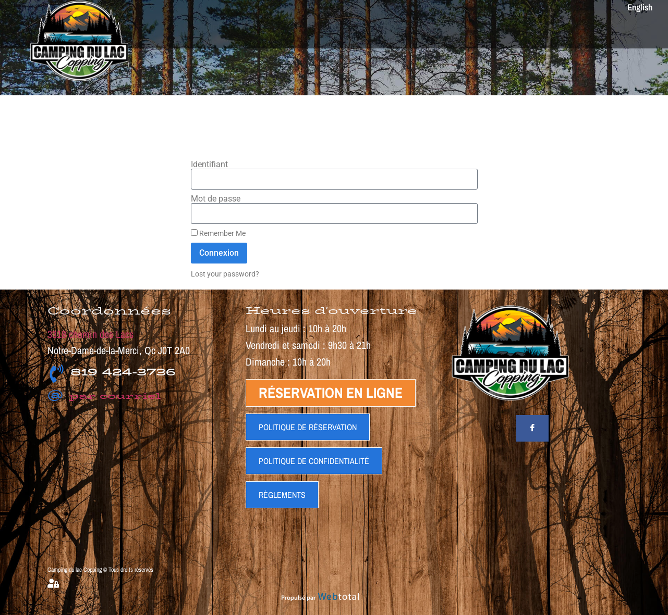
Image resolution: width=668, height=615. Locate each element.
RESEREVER (601, 30)
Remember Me (218, 233)
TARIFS (353, 31)
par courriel (104, 396)
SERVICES (256, 31)
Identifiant (209, 164)
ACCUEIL (208, 31)
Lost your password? (225, 274)
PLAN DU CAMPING (414, 31)
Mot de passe (215, 199)
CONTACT (543, 31)
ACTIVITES (307, 31)
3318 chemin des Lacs (90, 334)
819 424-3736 (123, 371)
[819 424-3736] (56, 374)
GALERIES (485, 30)
